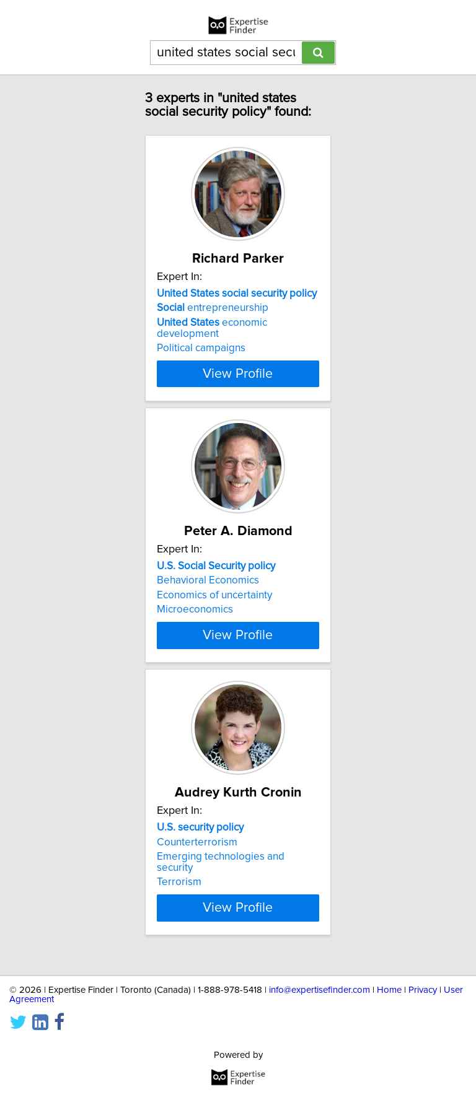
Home (389, 990)
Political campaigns (201, 348)
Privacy (422, 990)
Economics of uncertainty (214, 595)
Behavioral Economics (208, 580)
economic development (212, 328)
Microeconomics (195, 609)
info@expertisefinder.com (319, 990)
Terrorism (179, 893)
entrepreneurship (212, 307)
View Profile (238, 373)
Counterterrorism (197, 852)
